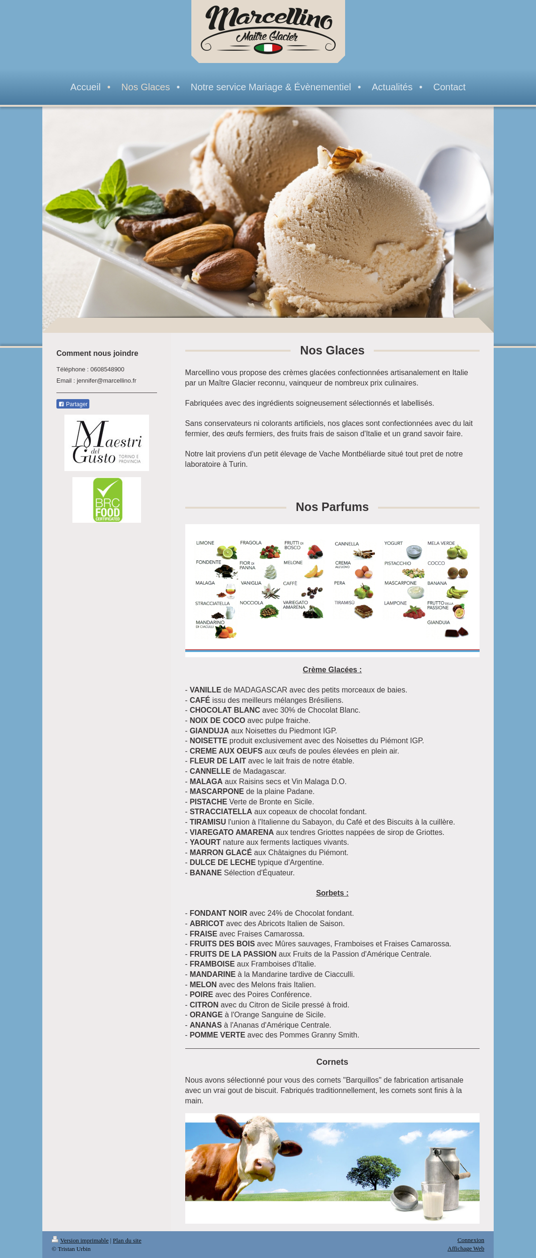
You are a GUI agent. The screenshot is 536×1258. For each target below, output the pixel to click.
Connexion (470, 1239)
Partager (72, 404)
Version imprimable (80, 1240)
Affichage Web (466, 1248)
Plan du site (127, 1240)
